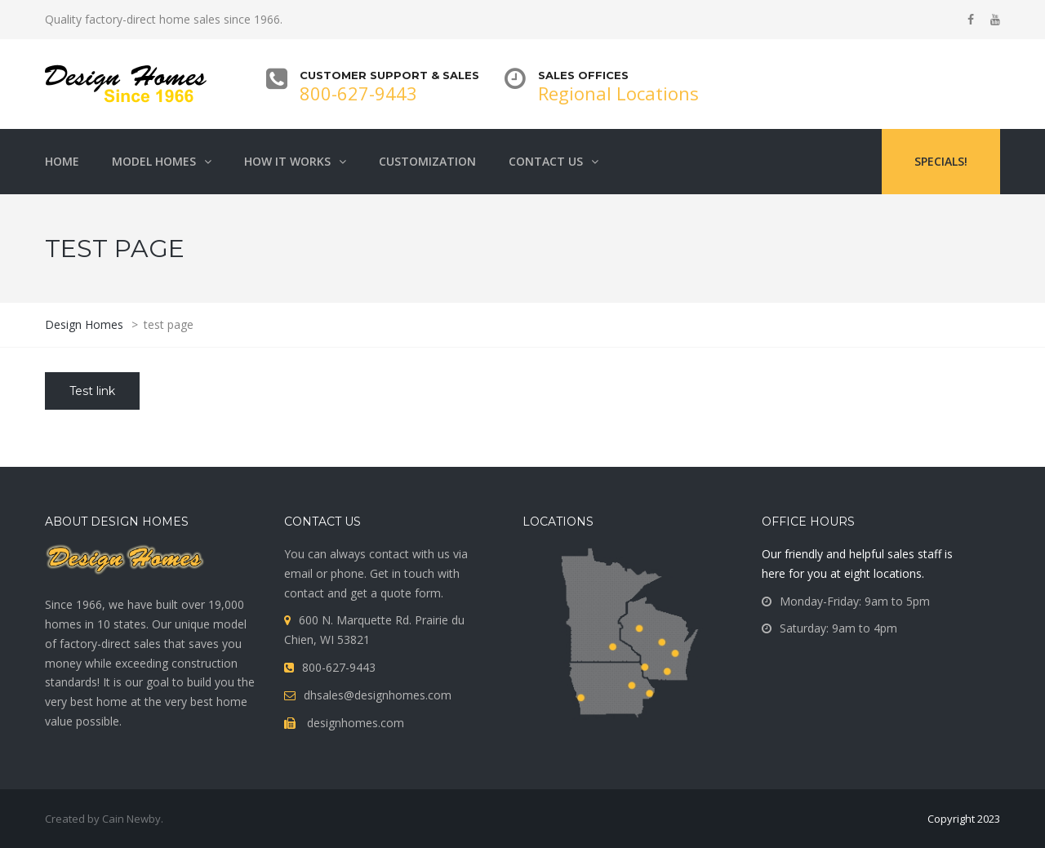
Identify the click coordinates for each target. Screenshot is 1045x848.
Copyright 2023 (963, 818)
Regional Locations (618, 93)
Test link (92, 391)
